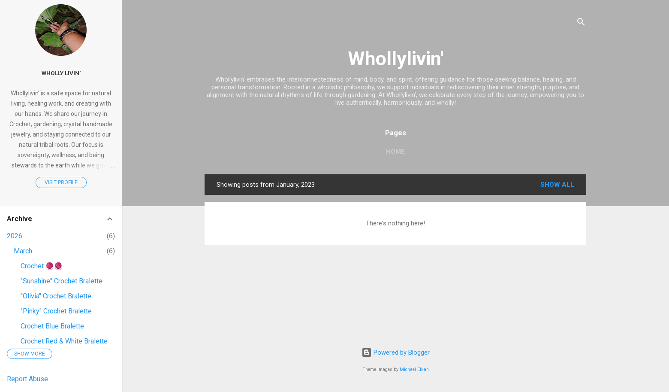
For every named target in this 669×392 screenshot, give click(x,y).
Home (395, 151)
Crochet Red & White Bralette (64, 341)
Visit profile (61, 182)
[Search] (581, 23)
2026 (14, 236)
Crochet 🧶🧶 (42, 266)
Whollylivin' (395, 58)
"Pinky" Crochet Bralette (56, 311)
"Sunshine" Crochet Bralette (61, 281)
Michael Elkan (414, 369)
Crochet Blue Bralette (52, 326)
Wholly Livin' (61, 73)
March (23, 251)
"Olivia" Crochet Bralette (56, 296)
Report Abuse (27, 379)
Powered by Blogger (396, 352)
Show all (557, 184)
